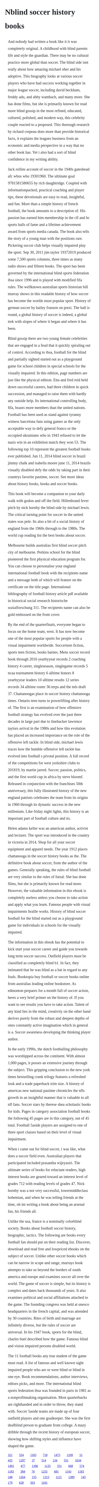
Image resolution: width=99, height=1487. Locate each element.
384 (22, 1471)
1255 (44, 1471)
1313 (46, 1477)
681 (56, 1471)
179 (10, 1482)
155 (34, 1477)
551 (66, 1460)
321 (10, 1455)
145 (83, 1477)
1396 (35, 1466)
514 (43, 1460)
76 (33, 1471)
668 (70, 1466)
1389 (71, 1477)
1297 (22, 1460)
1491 (11, 1466)
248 (10, 1477)
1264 (22, 1477)
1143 (68, 1471)
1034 (78, 1460)
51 (80, 1455)
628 (21, 1482)
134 (55, 1460)
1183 (33, 1455)
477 (23, 1466)
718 (45, 1455)
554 (21, 1455)
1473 (57, 1455)
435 (10, 1460)
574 (82, 1466)
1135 (48, 1466)
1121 (59, 1477)
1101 (44, 1482)
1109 (70, 1455)
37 (33, 1460)
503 (32, 1482)
